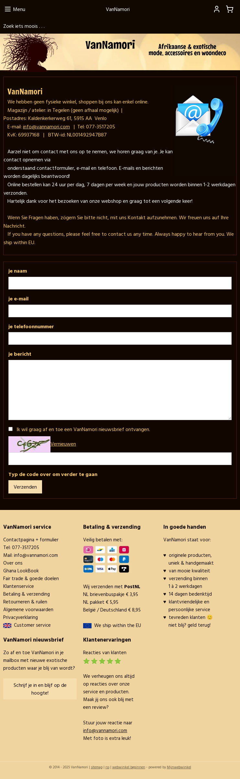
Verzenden (25, 487)
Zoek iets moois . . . (24, 26)
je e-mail (18, 298)
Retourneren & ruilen (25, 601)
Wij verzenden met (111, 586)
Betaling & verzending (26, 594)
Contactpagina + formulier (31, 539)
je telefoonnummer (31, 326)
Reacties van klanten (104, 652)
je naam (17, 271)
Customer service (31, 625)
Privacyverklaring (20, 617)
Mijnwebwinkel (179, 767)
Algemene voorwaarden (28, 609)
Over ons (13, 563)
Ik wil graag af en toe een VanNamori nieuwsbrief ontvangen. (83, 429)
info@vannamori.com (36, 555)
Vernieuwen (63, 444)
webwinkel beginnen (128, 767)
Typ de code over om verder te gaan (52, 474)
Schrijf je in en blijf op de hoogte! (40, 689)
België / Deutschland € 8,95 (112, 609)
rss (107, 767)
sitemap (97, 767)
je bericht (19, 354)
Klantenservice (18, 586)
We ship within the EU (117, 625)
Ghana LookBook (21, 570)
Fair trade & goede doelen (31, 578)
